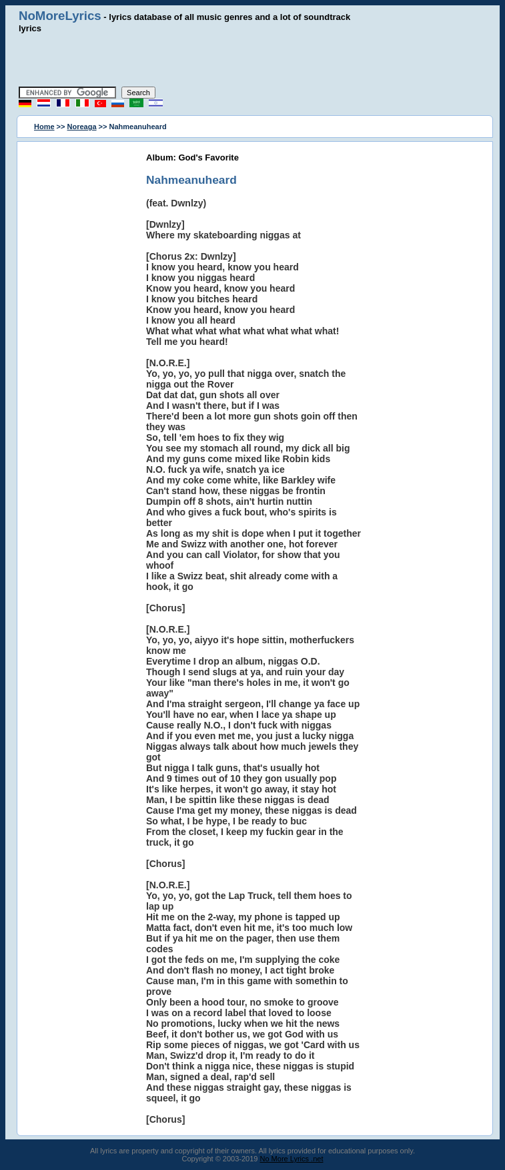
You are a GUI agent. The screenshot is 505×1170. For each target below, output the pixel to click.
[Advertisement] (253, 60)
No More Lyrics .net (292, 1159)
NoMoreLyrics (60, 16)
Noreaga (82, 127)
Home (44, 127)
